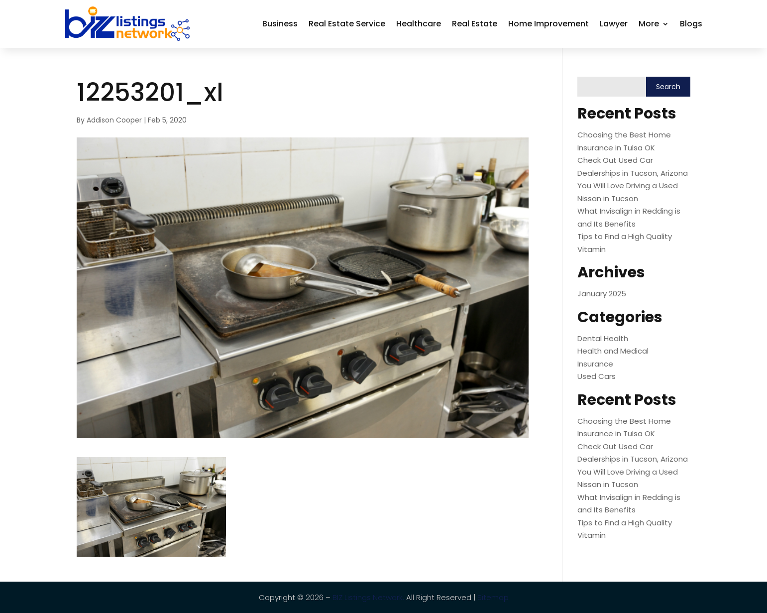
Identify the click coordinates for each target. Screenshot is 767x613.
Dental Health (602, 338)
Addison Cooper (114, 120)
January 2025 (601, 293)
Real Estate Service (347, 23)
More (649, 23)
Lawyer (614, 23)
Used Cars (596, 376)
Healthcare (418, 23)
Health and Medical (613, 351)
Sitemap (493, 597)
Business (280, 23)
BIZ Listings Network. (368, 597)
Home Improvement (548, 23)
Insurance (595, 364)
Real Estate (474, 23)
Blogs (691, 23)
